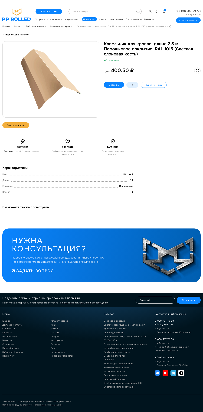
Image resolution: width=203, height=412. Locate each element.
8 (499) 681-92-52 (164, 357)
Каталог (49, 12)
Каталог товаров (59, 321)
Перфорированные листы (117, 352)
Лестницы (109, 359)
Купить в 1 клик (154, 85)
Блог (53, 348)
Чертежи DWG (9, 336)
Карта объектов (10, 348)
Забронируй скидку (12, 352)
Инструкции (57, 340)
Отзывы (55, 332)
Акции (54, 324)
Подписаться (188, 300)
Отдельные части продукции (119, 386)
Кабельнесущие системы (116, 367)
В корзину (114, 84)
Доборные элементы (114, 355)
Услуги (54, 328)
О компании (8, 328)
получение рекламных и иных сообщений (85, 302)
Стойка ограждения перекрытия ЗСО (123, 383)
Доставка (8, 151)
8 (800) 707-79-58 (188, 11)
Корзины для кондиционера (118, 363)
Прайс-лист (8, 355)
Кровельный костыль (114, 379)
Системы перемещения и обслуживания (124, 324)
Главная (6, 321)
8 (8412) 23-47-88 (164, 324)
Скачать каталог (188, 20)
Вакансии (7, 340)
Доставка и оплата (12, 324)
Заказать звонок (16, 125)
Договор (55, 344)
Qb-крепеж (8, 344)
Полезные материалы (62, 355)
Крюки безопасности (114, 371)
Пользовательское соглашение (48, 405)
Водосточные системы (115, 375)
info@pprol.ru (193, 14)
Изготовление (58, 352)
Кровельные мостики (115, 328)
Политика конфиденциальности (17, 405)
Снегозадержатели (114, 332)
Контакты (7, 332)
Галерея (55, 336)
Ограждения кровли (114, 321)
